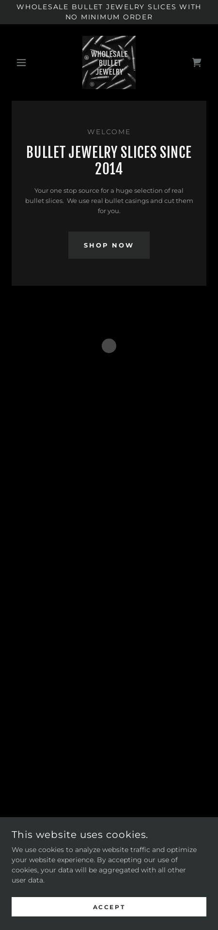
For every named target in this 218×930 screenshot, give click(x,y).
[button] (26, 62)
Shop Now (109, 245)
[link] (109, 62)
